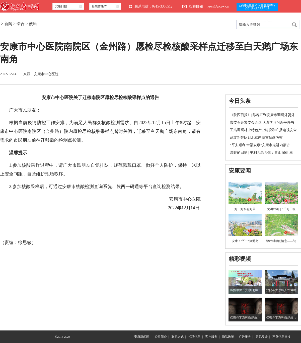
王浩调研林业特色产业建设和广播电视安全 (263, 130)
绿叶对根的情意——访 (281, 241)
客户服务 (211, 336)
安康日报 (61, 6)
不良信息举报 (281, 336)
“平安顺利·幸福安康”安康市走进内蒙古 (260, 145)
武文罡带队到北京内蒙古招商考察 (256, 137)
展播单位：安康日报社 (245, 290)
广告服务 (245, 336)
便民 (33, 24)
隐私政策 (228, 336)
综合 (21, 24)
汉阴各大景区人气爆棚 (281, 290)
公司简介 (161, 336)
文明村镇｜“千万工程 (281, 209)
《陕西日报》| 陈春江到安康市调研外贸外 (262, 115)
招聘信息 (194, 336)
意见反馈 (262, 336)
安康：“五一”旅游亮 (245, 241)
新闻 (8, 24)
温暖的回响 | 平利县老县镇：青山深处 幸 (261, 152)
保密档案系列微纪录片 (245, 317)
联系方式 (178, 336)
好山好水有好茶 (245, 209)
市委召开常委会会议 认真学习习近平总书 (262, 122)
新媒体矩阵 (99, 6)
